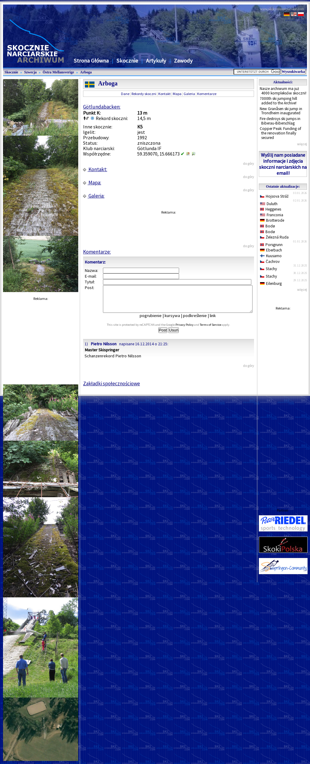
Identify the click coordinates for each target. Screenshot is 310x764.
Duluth (268, 203)
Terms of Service (217, 330)
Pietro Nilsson (103, 349)
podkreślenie (199, 321)
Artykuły (156, 60)
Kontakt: (95, 169)
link (217, 321)
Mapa (177, 93)
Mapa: (92, 182)
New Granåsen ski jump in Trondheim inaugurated (281, 111)
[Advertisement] (283, 403)
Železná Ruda (274, 237)
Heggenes (270, 209)
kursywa (176, 321)
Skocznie (127, 60)
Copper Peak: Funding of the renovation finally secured (280, 133)
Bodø (267, 226)
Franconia (271, 214)
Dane (125, 93)
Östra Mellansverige (58, 72)
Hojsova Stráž (274, 196)
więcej (302, 144)
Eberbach (271, 250)
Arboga (86, 72)
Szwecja (30, 72)
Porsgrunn (271, 244)
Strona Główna (91, 60)
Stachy (268, 268)
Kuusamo (271, 255)
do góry (248, 163)
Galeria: (93, 196)
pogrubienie (155, 321)
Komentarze (206, 93)
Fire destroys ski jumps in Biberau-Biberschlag (280, 121)
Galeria (189, 93)
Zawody (183, 60)
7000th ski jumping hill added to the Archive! (278, 101)
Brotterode (272, 220)
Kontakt (164, 93)
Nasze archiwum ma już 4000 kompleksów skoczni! (283, 91)
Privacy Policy (191, 330)
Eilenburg (271, 283)
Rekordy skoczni (144, 93)
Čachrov (270, 261)
